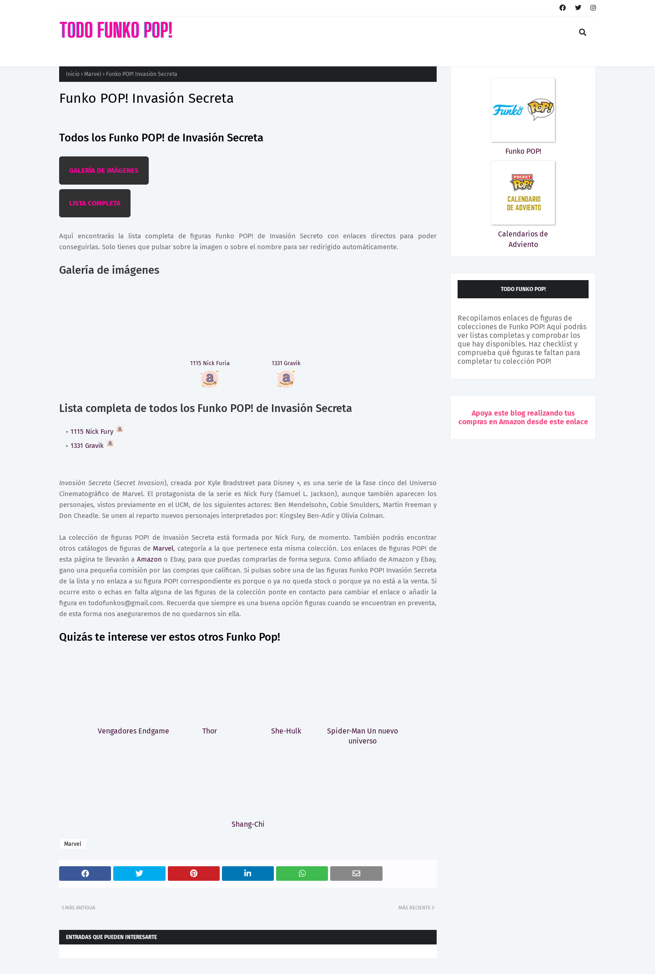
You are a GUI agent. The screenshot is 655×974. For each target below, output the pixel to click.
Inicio (73, 74)
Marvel (92, 74)
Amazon (149, 559)
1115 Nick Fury (97, 431)
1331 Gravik (93, 446)
